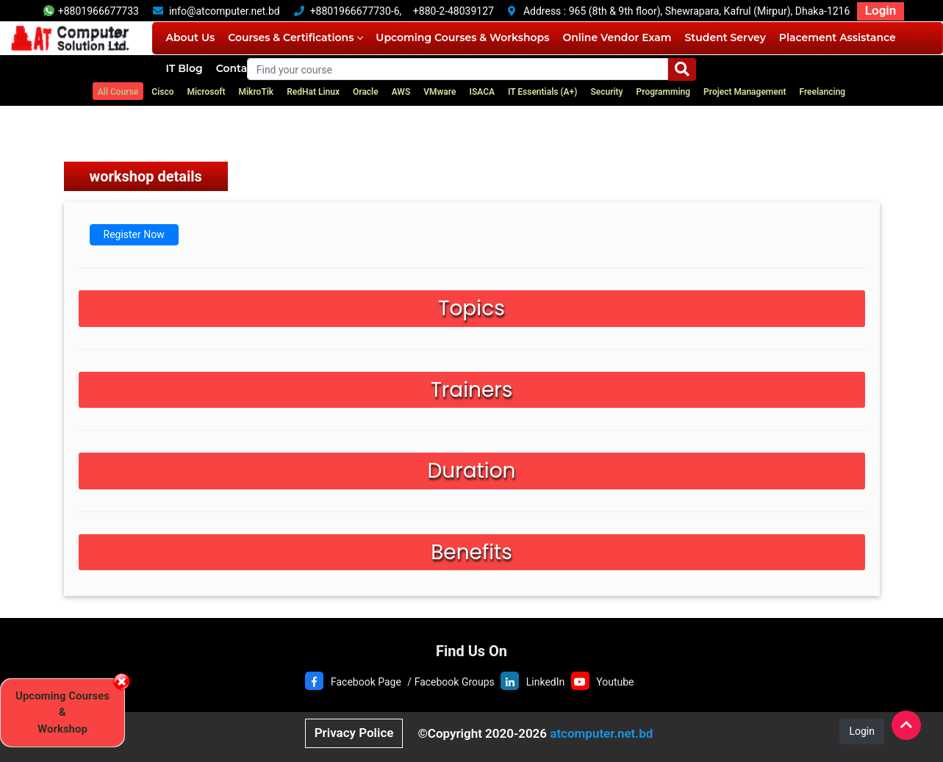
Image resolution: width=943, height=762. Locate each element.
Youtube (615, 682)
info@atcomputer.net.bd (224, 11)
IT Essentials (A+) (542, 92)
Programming (664, 92)
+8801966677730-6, (356, 11)
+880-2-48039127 (453, 11)
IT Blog (183, 68)
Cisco (162, 92)
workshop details (146, 176)
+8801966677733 (91, 11)
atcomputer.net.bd (601, 733)
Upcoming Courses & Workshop (62, 712)
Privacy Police (354, 732)
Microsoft (206, 92)
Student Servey (725, 37)
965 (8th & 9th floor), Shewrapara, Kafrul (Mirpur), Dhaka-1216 (709, 11)
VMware (439, 92)
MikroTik (255, 92)
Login (880, 10)
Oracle (366, 92)
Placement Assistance (837, 37)
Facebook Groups (455, 682)
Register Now (134, 234)
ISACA (482, 92)
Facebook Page (366, 682)
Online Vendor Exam (616, 37)
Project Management (744, 92)
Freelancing (822, 92)
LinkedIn (545, 682)
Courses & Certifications (295, 37)
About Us (190, 37)
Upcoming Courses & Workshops (462, 37)
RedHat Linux (313, 92)
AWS (401, 92)
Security (606, 92)
